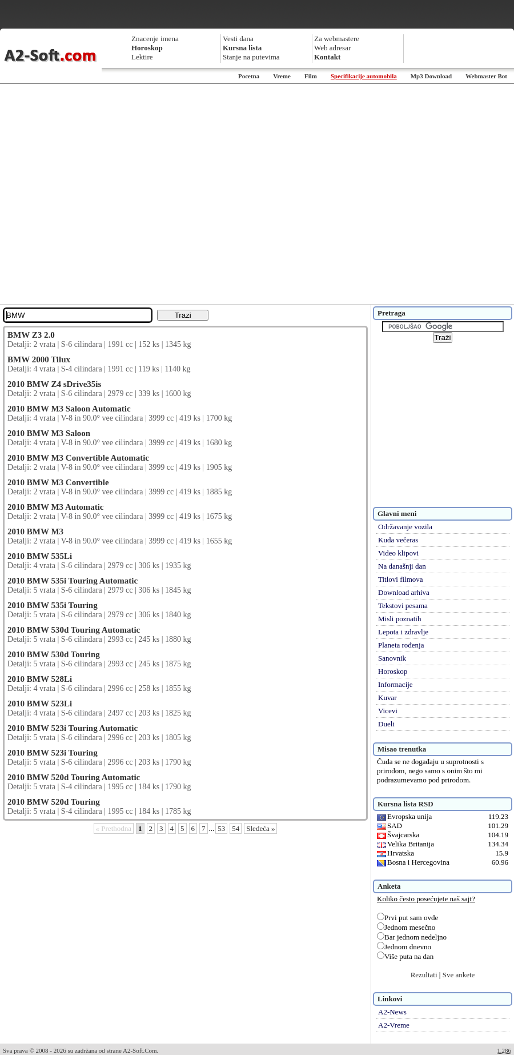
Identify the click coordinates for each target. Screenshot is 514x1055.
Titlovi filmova (400, 579)
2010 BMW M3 (35, 531)
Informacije (395, 684)
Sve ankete (459, 974)
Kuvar (387, 697)
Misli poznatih (399, 618)
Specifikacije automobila (364, 76)
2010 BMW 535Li (39, 556)
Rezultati (424, 974)
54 (235, 828)
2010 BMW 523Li (39, 703)
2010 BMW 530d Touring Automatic (73, 629)
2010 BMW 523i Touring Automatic (72, 728)
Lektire (142, 57)
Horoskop (392, 671)
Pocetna (248, 76)
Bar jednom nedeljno (412, 937)
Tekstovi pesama (403, 605)
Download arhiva (403, 592)
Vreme (282, 76)
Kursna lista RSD (405, 804)
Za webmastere (336, 38)
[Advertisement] (107, 194)
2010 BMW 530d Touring (53, 654)
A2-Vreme (393, 1025)
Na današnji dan (402, 566)
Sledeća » (260, 828)
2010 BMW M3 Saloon (48, 433)
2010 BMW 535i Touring (52, 605)
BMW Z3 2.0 (31, 334)
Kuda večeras (398, 540)
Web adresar (332, 47)
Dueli (386, 724)
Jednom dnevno (404, 946)
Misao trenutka (402, 749)
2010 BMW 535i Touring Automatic (72, 580)
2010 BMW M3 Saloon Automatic (69, 408)
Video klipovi (398, 553)
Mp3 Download (431, 76)
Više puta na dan (405, 956)
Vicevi (387, 710)
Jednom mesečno (406, 927)
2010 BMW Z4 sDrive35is (54, 384)
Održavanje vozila (405, 526)
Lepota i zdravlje (403, 632)
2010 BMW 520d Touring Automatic (73, 777)
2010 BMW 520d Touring (53, 801)
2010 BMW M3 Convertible (58, 482)
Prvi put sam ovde (407, 917)
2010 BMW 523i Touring (52, 752)
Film (310, 76)
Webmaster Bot (486, 76)
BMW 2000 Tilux (38, 359)
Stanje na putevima (251, 57)
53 (221, 828)
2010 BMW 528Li (39, 679)
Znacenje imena (155, 38)
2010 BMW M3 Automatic (55, 506)
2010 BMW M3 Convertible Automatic (78, 457)
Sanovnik (392, 658)
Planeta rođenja (401, 645)
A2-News (392, 1012)
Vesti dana (238, 38)
